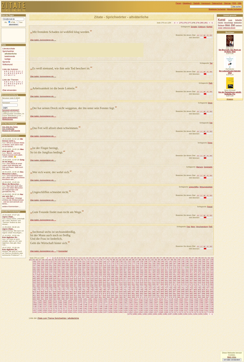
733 (67, 288)
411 (191, 273)
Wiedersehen (238, 22)
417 (34, 275)
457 (199, 275)
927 (141, 295)
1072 (80, 303)
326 (203, 269)
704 (129, 286)
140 (162, 262)
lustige (8, 59)
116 (63, 262)
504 (211, 277)
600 (63, 282)
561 (83, 280)
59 (46, 260)
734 (71, 288)
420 (46, 275)
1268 (161, 312)
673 (182, 284)
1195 (156, 308)
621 (149, 282)
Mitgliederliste (7, 119)
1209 (45, 310)
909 (67, 295)
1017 (166, 299)
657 (116, 284)
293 (67, 269)
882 (137, 293)
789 (116, 290)
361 (166, 271)
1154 (130, 306)
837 (133, 291)
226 (153, 265)
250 (71, 267)
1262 (130, 312)
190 (187, 263)
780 (79, 290)
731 (59, 288)
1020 (181, 299)
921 (116, 295)
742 (104, 288)
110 (38, 262)
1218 (90, 310)
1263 (135, 312)
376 (46, 273)
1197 (166, 308)
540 (178, 278)
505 (34, 278)
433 (100, 275)
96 (165, 260)
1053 (166, 301)
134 (137, 262)
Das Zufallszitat (8, 129)
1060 (201, 301)
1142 (70, 306)
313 (149, 269)
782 (88, 290)
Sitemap (227, 3)
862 (54, 293)
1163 (176, 306)
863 (59, 293)
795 (141, 290)
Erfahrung (202, 27)
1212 (60, 310)
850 (187, 291)
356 (145, 271)
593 (34, 282)
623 (158, 282)
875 (108, 293)
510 (54, 278)
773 (50, 290)
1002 (90, 299)
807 (191, 290)
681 (34, 286)
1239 (196, 310)
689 (67, 286)
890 (170, 293)
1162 (171, 306)
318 (170, 269)
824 (79, 291)
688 (63, 286)
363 (174, 271)
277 (189, 23)
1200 (181, 308)
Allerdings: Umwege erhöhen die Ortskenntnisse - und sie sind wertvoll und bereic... (13, 201)
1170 (211, 306)
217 (116, 265)
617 (133, 282)
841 (149, 291)
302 (104, 269)
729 (50, 288)
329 (34, 271)
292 (63, 269)
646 (71, 284)
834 (121, 291)
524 (112, 278)
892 (178, 293)
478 (104, 277)
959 (92, 297)
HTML (13, 22)
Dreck (210, 103)
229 (166, 265)
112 (46, 262)
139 (158, 262)
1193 (146, 308)
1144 (80, 306)
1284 (155, 314)
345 (100, 271)
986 (203, 297)
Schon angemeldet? (10, 117)
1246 (50, 312)
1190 (130, 308)
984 (195, 297)
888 (162, 293)
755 (158, 288)
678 (203, 284)
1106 (70, 305)
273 (166, 267)
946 (38, 297)
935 (174, 295)
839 (141, 291)
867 (75, 293)
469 (67, 277)
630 (187, 282)
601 (67, 282)
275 (181, 23)
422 (54, 275)
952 (63, 297)
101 (182, 260)
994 (54, 299)
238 (203, 265)
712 (162, 286)
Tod (211, 63)
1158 (151, 306)
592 (211, 280)
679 (207, 284)
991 (42, 299)
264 (129, 267)
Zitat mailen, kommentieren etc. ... (43, 40)
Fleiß (210, 83)
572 (129, 280)
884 (145, 293)
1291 (190, 314)
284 (211, 267)
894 (187, 293)
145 (182, 262)
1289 (180, 314)
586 (187, 280)
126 (104, 262)
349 (116, 271)
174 (121, 263)
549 (34, 280)
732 (63, 288)
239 (207, 265)
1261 (125, 312)
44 (183, 258)
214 (104, 265)
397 (133, 273)
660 (129, 284)
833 (116, 291)
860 (46, 293)
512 (63, 278)
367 (191, 271)
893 (182, 293)
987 (207, 297)
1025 (206, 299)
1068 (60, 303)
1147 (95, 306)
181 (149, 263)
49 (199, 258)
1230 (151, 310)
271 (158, 267)
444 (145, 275)
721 (199, 286)
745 (116, 288)
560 (79, 280)
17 (96, 258)
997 (67, 299)
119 (75, 262)
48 (196, 258)
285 (34, 269)
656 (112, 284)
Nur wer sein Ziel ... (12, 195)
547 (207, 278)
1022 (191, 299)
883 (141, 293)
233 (182, 265)
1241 (206, 310)
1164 (181, 306)
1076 (100, 303)
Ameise (220, 28)
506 (38, 278)
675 (191, 284)
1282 (145, 314)
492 (162, 277)
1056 (181, 301)
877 (116, 293)
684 (46, 286)
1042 (110, 301)
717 (182, 286)
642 (54, 284)
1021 (186, 299)
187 (174, 263)
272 (162, 267)
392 (112, 273)
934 (170, 295)
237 (199, 265)
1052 (161, 301)
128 (112, 262)
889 (166, 293)
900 (211, 293)
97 (169, 260)
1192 (141, 308)
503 (207, 277)
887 (158, 293)
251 (75, 267)
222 (137, 265)
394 (121, 273)
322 (187, 269)
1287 (170, 314)
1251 (75, 312)
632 (195, 282)
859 (42, 293)
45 (187, 258)
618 (137, 282)
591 (207, 280)
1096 (201, 303)
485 (133, 277)
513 (67, 278)
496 (178, 277)
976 (162, 297)
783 (92, 290)
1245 (45, 312)
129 (116, 262)
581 (166, 280)
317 (166, 269)
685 (50, 286)
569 (116, 280)
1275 (196, 312)
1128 (181, 305)
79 (111, 260)
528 (129, 278)
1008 (120, 299)
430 (88, 275)
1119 (135, 305)
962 (104, 297)
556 (63, 280)
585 (182, 280)
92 (153, 260)
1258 (110, 312)
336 (63, 271)
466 (54, 277)
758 (170, 288)
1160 (161, 306)
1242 (211, 310)
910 (71, 295)
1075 (95, 303)
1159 (156, 306)
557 (67, 280)
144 (178, 262)
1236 (181, 310)
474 (88, 277)
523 (108, 278)
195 (207, 263)
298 (88, 269)
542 (187, 278)
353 (133, 271)
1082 (130, 303)
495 (174, 277)
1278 (211, 312)
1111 (95, 305)
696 (96, 286)
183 (158, 263)
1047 (135, 301)
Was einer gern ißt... (13, 150)
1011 (135, 299)
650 (88, 284)
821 (67, 291)
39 (167, 258)
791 (125, 290)
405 (166, 273)
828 (96, 291)
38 (164, 258)
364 (178, 271)
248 (63, 267)
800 (162, 290)
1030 (50, 301)
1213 (65, 310)
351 (125, 271)
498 (187, 277)
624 (162, 282)
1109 (85, 305)
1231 (156, 310)
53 (212, 258)
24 (119, 258)
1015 (156, 299)
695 (92, 286)
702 (121, 286)
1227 (135, 310)
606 (88, 282)
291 (59, 269)
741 (100, 288)
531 (141, 278)
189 (182, 263)
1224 (120, 310)
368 (195, 271)
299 (92, 269)
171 (108, 263)
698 (104, 286)
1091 (176, 303)
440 (129, 275)
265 (133, 267)
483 (125, 277)
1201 (186, 308)
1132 (201, 305)
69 (79, 260)
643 (59, 284)
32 (145, 258)
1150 (110, 306)
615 (125, 282)
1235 (176, 310)
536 (162, 278)
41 (174, 258)
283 (207, 267)
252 (79, 267)
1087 (156, 303)
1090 (171, 303)
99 (175, 260)
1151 (115, 306)
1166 (191, 306)
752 (145, 288)
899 (207, 293)
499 (191, 277)
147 (191, 262)
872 (96, 293)
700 (112, 286)
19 (103, 258)
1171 (34, 308)
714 (170, 286)
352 (129, 271)
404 (162, 273)
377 (50, 273)
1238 (191, 310)
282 (203, 267)
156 (46, 263)
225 (149, 265)
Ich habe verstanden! (232, 360)
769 (34, 290)
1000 (80, 299)
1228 (141, 310)
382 (71, 273)
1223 (115, 310)
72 (88, 260)
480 (112, 277)
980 (178, 297)
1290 (185, 314)
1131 (196, 305)
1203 (196, 308)
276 (185, 23)
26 (125, 258)
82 (120, 260)
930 (153, 295)
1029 (45, 301)
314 (153, 269)
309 (133, 269)
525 (116, 278)
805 (182, 290)
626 (170, 282)
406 (170, 273)
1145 (85, 306)
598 (54, 282)
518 (88, 278)
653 (100, 284)
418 (38, 275)
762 (187, 288)
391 (108, 273)
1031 (55, 301)
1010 (130, 299)
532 (145, 278)
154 (38, 263)
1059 (196, 301)
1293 (200, 314)
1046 (130, 301)
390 (104, 273)
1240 (201, 310)
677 (199, 284)
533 (149, 278)
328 (211, 269)
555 (59, 280)
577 (149, 280)
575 (141, 280)
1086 (151, 303)
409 (182, 273)
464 (46, 277)
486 (137, 277)
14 (87, 258)
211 (92, 265)
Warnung (199, 167)
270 (153, 267)
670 (170, 284)
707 (141, 286)
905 (50, 295)
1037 (85, 301)
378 (54, 273)
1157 (146, 306)
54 (30, 260)
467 (59, 277)
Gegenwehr (208, 167)
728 (46, 288)
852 (195, 291)
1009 (125, 299)
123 (92, 262)
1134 (211, 305)
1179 (75, 308)
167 (92, 263)
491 (158, 277)
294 (71, 269)
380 (63, 273)
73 (91, 260)
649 (83, 284)
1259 (115, 312)
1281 (140, 314)
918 (104, 295)
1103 (55, 305)
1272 (181, 312)
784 (96, 290)
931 (158, 295)
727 (42, 288)
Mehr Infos (231, 357)
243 (42, 267)
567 (108, 280)
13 (84, 258)
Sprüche (6, 62)
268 (145, 267)
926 (137, 295)
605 (83, 282)
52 (209, 258)
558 (71, 280)
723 (207, 286)
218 (121, 265)
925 (133, 295)
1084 (141, 303)
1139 (55, 306)
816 (46, 291)
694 (88, 286)
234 (187, 265)
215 (108, 265)
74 (95, 260)
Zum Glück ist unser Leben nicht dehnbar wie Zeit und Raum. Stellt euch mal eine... (12, 166)
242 (38, 267)
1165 (186, 306)
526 (121, 278)
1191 (135, 308)
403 (158, 273)
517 (83, 278)
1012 (141, 299)
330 (38, 271)
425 (67, 275)
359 (158, 271)
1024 (201, 299)
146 (187, 262)
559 (75, 280)
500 (195, 277)
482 (121, 277)
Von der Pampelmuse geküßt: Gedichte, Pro (229, 93)
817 (50, 291)
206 (71, 265)
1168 (201, 306)
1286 (165, 314)
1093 (186, 303)
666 (153, 284)
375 (42, 273)
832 (112, 291)
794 (137, 290)
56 (37, 260)
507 (42, 278)
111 (42, 262)
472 (79, 277)
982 (187, 297)
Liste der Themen (10, 80)
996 (63, 299)
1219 (95, 310)
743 (108, 288)
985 (199, 297)
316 (162, 269)
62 (56, 260)
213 (100, 265)
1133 (206, 305)
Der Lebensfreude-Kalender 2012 (230, 72)
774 (54, 290)
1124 (161, 305)
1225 (125, 310)
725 (34, 288)
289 (50, 269)
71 (85, 260)
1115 (115, 305)
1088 (161, 303)
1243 (34, 312)
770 (38, 290)
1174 (50, 308)
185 (166, 263)
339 (75, 271)
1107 (75, 305)
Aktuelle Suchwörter (234, 9)
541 (182, 278)
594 (38, 282)
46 (190, 258)
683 (42, 286)
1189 (125, 308)
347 (108, 271)
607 (92, 282)
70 (82, 260)
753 (149, 288)
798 (153, 290)
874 (104, 293)
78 (107, 260)
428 (79, 275)
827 (92, 291)
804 (178, 290)
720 (195, 286)
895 (191, 293)
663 (141, 284)
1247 (55, 312)
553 (50, 280)
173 (116, 263)
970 (137, 297)
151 (207, 262)
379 (59, 273)
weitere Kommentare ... (11, 206)
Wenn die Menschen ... (11, 184)
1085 (146, 303)
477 (100, 277)
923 (125, 295)
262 (121, 267)
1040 (100, 301)
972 (145, 297)
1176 (60, 308)
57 (40, 260)
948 (46, 297)
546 (203, 278)
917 (100, 295)
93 (156, 260)
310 (137, 269)
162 (71, 263)
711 (158, 286)
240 (211, 265)
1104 (60, 305)
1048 (141, 301)
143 (174, 262)
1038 (90, 301)
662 (137, 284)
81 (117, 260)
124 (96, 262)
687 (59, 286)
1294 (205, 314)
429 (83, 275)
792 (129, 290)
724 (211, 286)
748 (129, 288)
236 (195, 265)
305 (116, 269)
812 (211, 290)
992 (46, 299)
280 (201, 23)
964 (112, 297)
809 (199, 290)
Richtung (221, 25)
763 (191, 288)
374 (38, 273)
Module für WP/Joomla (11, 131)
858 (38, 293)
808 (195, 290)
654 (104, 284)
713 (166, 286)
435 (108, 275)
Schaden (194, 27)
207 (75, 265)
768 (211, 288)
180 (145, 263)
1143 (75, 306)
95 (162, 260)
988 (211, 297)
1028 (40, 301)
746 (121, 288)
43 (180, 258)
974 (153, 297)
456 (195, 275)
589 (199, 280)
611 (108, 282)
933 (166, 295)
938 (187, 295)
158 (54, 263)
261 (116, 267)
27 (129, 258)
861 (50, 293)
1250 (70, 312)
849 (182, 291)
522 (104, 278)
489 (149, 277)
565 (100, 280)
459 (207, 275)
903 (42, 295)
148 (195, 262)
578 (153, 280)
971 (141, 297)
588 (195, 280)
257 (100, 267)
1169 (206, 306)
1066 (50, 303)
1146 (90, 306)
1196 (161, 308)
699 (108, 286)
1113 (105, 305)
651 (92, 284)
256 (96, 267)
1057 (186, 301)
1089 (166, 303)
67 (72, 260)
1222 (110, 310)
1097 (206, 303)
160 (63, 263)
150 (203, 262)
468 (63, 277)
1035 (75, 301)
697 (100, 286)
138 (153, 262)
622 (153, 282)
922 (121, 295)
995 (59, 299)
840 (145, 291)
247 (59, 267)
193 (199, 263)
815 (42, 291)
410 (187, 273)
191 (191, 263)
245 (50, 267)
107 (207, 260)
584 (178, 280)
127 (108, 262)
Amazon (230, 99)
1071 (75, 303)
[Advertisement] (86, 50)
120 (79, 262)
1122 (151, 305)
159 (59, 263)
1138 (50, 306)
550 (38, 280)
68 (75, 260)
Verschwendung (202, 227)
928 (145, 295)
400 (145, 273)
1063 (34, 303)
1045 (125, 301)
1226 (130, 310)
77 (104, 260)
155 (42, 263)
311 (141, 269)
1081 (125, 303)
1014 (151, 299)
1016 (161, 299)
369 (199, 271)
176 (129, 263)
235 (191, 265)
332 (46, 271)
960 (96, 297)
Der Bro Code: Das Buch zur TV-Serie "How (230, 51)
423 (59, 275)
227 (158, 265)
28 (132, 258)
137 (149, 262)
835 (125, 291)
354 (137, 271)
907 (59, 295)
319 (174, 269)
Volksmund (7, 64)
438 (121, 275)
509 (50, 278)
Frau (188, 227)
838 (137, 291)
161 (67, 263)
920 (112, 295)
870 (88, 293)
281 (205, 23)
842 (153, 291)
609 (100, 282)
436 (112, 275)
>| (212, 23)
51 (206, 258)
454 (187, 275)
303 (108, 269)
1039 (95, 301)
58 (43, 260)
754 (153, 288)
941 (199, 295)
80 (114, 260)
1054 (171, 301)
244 (46, 267)
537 (166, 278)
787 (108, 290)
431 (92, 275)
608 (96, 282)
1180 (80, 308)
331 (42, 271)
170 (104, 263)
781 (83, 290)
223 (141, 265)
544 (195, 278)
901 (34, 295)
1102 (50, 305)
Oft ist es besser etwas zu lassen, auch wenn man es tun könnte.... (13, 144)
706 (137, 286)
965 (116, 297)
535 (158, 278)
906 (54, 295)
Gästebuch (187, 3)
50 (203, 258)
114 (54, 262)
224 (145, 265)
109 (34, 262)
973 (149, 297)
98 (172, 260)
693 (83, 286)
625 (166, 282)
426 (71, 275)
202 (54, 265)
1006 (110, 299)
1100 (40, 305)
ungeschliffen (194, 187)
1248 (60, 312)
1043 (115, 301)
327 (207, 269)
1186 (110, 308)
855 (207, 291)
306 (121, 269)
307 (125, 269)
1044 (120, 301)
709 (149, 286)
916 (96, 295)
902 (38, 295)
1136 (40, 306)
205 (67, 265)
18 (100, 258)
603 (75, 282)
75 (98, 260)
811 (207, 290)
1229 (146, 310)
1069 (65, 303)
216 (112, 265)
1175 (55, 308)
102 (187, 260)
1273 (186, 312)
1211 (55, 310)
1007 (115, 299)
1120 (141, 305)
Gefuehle (238, 20)
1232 (161, 310)
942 (203, 295)
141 (166, 262)
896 (195, 293)
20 (106, 258)
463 (42, 277)
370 (203, 271)
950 (54, 297)
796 (145, 290)
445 (149, 275)
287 (42, 269)
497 (182, 277)
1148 (100, 306)
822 (71, 291)
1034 (70, 301)
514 (71, 278)
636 (211, 282)
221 (133, 265)
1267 (156, 312)
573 (133, 280)
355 (141, 271)
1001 (85, 299)
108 (211, 260)
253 (83, 267)
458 (203, 275)
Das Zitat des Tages (10, 127)
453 (182, 275)
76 (101, 260)
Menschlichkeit (228, 22)
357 (149, 271)
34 (151, 258)
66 (69, 260)
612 (112, 282)
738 (88, 288)
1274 (191, 312)
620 (145, 282)
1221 (105, 310)
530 (137, 278)
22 (113, 258)
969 (133, 297)
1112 (100, 305)
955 (75, 297)
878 (121, 293)
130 (121, 262)
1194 (151, 308)
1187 (115, 308)
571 (125, 280)
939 (191, 295)
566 (104, 280)
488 (145, 277)
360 (162, 271)
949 (50, 297)
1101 (45, 305)
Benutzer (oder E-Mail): (11, 98)
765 (199, 288)
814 (38, 291)
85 (130, 260)
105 (199, 260)
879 (125, 293)
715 (174, 286)
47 (193, 258)
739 (92, 288)
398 (137, 273)
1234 (171, 310)
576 (145, 280)
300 (96, 269)
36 (158, 258)
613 (116, 282)
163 (75, 263)
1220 (100, 310)
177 (133, 263)
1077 (105, 303)
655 (108, 284)
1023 (196, 299)
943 (207, 295)
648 (79, 284)
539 (174, 278)
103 (191, 260)
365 (182, 271)
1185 (105, 308)
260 (112, 267)
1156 (141, 306)
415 (207, 273)
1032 (60, 301)
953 (67, 297)
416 (211, 273)
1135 (34, 306)
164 (79, 263)
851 (191, 291)
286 (38, 269)
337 (67, 271)
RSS (234, 3)
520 (96, 278)
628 (178, 282)
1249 (65, 312)
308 (129, 269)
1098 (211, 303)
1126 (171, 305)
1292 (195, 314)
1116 (120, 305)
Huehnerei (239, 25)
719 (191, 286)
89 (143, 260)
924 (129, 295)
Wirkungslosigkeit (205, 187)
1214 (70, 310)
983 (191, 297)
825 (83, 291)
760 (178, 288)
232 (178, 265)
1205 (206, 308)
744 (112, 288)
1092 (181, 303)
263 (125, 267)
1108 (80, 305)
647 (75, 284)
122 (88, 262)
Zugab (230, 20)
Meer (227, 25)
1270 (171, 312)
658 (121, 284)
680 (211, 284)
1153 (125, 306)
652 (96, 284)
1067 (55, 303)
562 (88, 280)
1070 (70, 303)
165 (83, 263)
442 (137, 275)
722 (203, 286)
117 (67, 262)
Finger (210, 143)
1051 (156, 301)
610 (104, 282)
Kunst (221, 19)
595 (42, 282)
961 (100, 297)
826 (88, 291)
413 (199, 273)
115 (59, 262)
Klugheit (209, 27)
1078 (110, 303)
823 (75, 291)
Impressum (206, 3)
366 (187, 271)
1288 (175, 314)
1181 (85, 308)
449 (166, 275)
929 (149, 295)
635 (207, 282)
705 (133, 286)
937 (182, 295)
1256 (100, 312)
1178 (70, 308)
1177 (65, 308)
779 (75, 290)
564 (96, 280)
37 (161, 258)
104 (195, 260)
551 (42, 280)
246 (54, 267)
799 (158, 290)
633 (199, 282)
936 (178, 295)
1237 (186, 310)
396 (129, 273)
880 (129, 293)
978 (170, 297)
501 (199, 277)
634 (203, 282)
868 (79, 293)
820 (63, 291)
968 (129, 297)
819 (59, 291)
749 (133, 288)
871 (92, 293)
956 (79, 297)
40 (170, 258)
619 (141, 282)
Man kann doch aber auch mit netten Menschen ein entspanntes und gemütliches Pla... (12, 188)
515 (75, 278)
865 (67, 293)
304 (112, 269)
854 (203, 291)
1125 (166, 305)
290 (54, 269)
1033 (65, 301)
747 (125, 288)
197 (34, 265)
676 (195, 284)
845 (166, 291)
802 (170, 290)
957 (83, 297)
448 (162, 275)
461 (34, 277)
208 (79, 265)
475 (92, 277)
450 (170, 275)
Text (20, 22)
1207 (34, 310)
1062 (211, 301)
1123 (156, 305)
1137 (45, 306)
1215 (75, 310)
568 (112, 280)
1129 (186, 305)
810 (203, 290)
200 (46, 265)
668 (162, 284)
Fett (211, 123)
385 (83, 273)
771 (42, 290)
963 (108, 297)
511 (59, 278)
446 (153, 275)
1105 (65, 305)
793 (133, 290)
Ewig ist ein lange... (13, 161)
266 (137, 267)
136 (145, 262)
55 (34, 260)
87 (136, 260)
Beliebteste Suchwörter (217, 9)
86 (133, 260)
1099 (34, 305)
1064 (40, 303)
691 (75, 286)
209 (83, 265)
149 (199, 262)
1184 (100, 308)
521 (100, 278)
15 (90, 258)
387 (92, 273)
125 (100, 262)
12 (80, 258)
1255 (95, 312)
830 (104, 291)
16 (93, 258)
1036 (80, 301)
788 (112, 290)
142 (170, 262)
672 (178, 284)
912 (79, 295)
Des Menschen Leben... (12, 173)
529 (133, 278)
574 (137, 280)
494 (170, 277)
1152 (120, 306)
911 (75, 295)
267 (141, 267)
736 (79, 288)
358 (153, 271)
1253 (85, 312)
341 (83, 271)
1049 (146, 301)
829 (100, 291)
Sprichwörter (8, 51)
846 (170, 291)
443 (141, 275)
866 (71, 293)
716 (178, 286)
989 (34, 299)
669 (166, 284)
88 (140, 260)
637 (34, 284)
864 (63, 293)
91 (149, 260)
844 (162, 291)
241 (34, 267)
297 (83, 269)
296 (79, 269)
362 (170, 271)
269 (149, 267)
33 (148, 258)
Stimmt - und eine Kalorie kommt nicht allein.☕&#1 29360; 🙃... (12, 155)
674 (187, 284)
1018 (171, 299)
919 (108, 295)
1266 (151, 312)
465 (50, 277)
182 (153, 263)
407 (174, 273)
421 (50, 275)
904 (46, 295)
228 (162, 265)
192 (195, 263)
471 (75, 277)
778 (71, 290)
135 (141, 262)
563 (92, 280)
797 (149, 290)
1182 (90, 308)
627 (174, 282)
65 (66, 260)
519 (92, 278)
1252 (80, 312)
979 (174, 297)
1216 (80, 310)
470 (71, 277)
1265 (146, 312)
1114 (110, 305)
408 (178, 273)
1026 (211, 299)
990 (38, 299)
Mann (193, 227)
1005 (105, 299)
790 (121, 290)
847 (174, 291)
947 (42, 297)
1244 (40, 312)
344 (96, 271)
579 (158, 280)
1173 (45, 308)
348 (112, 271)
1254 (90, 312)
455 (191, 275)
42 (177, 258)
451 (174, 275)
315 (158, 269)
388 (96, 273)
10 (74, 258)
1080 (120, 303)
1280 (134, 314)
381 (67, 273)
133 (133, 262)
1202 (191, 308)
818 (54, 291)
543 (191, 278)
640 (46, 284)
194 (203, 263)
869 (83, 293)
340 (79, 271)
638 (38, 284)
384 (79, 273)
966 (121, 297)
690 (71, 286)
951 (59, 297)
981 (182, 297)
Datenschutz (217, 3)
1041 (105, 301)
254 (88, 267)
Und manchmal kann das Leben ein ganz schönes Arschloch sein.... (13, 177)
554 (54, 280)
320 (178, 269)
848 (178, 291)
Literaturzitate (8, 48)
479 (108, 277)
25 (122, 258)
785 (100, 290)
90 (146, 260)
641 (50, 284)
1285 (160, 314)
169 (100, 263)
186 (170, 263)
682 (38, 286)
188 (178, 263)
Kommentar (62, 251)
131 (125, 262)
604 (79, 282)
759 (174, 288)
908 (63, 295)
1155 (135, 306)
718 (187, 286)
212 (96, 265)
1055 (176, 301)
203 (59, 265)
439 (125, 275)
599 (59, 282)
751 (141, 288)
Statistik (196, 3)
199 (42, 265)
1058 (191, 301)
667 (158, 284)
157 (50, 263)
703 (125, 286)
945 (34, 297)
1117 (125, 305)
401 (149, 273)
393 (116, 273)
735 (75, 288)
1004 (100, 299)
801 (166, 290)
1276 (201, 312)
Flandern (220, 22)
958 (88, 297)
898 (203, 293)
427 (75, 275)
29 (135, 258)
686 (54, 286)
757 (166, 288)
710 (153, 286)
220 (129, 265)
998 (71, 299)
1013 (146, 299)
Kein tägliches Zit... (10, 237)
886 (153, 293)
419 (42, 275)
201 (50, 265)
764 (195, 288)
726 (38, 288)
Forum (178, 3)
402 (153, 273)
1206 (211, 308)
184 (162, 263)
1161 (166, 306)
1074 (90, 303)
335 (59, 271)
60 (50, 260)
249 (67, 267)
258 (104, 267)
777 (67, 290)
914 (88, 295)
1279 (129, 314)
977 (166, 297)
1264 (141, 312)
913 (83, 295)
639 (42, 284)
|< (175, 23)
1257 (105, 312)
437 (116, 275)
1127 (176, 305)
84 (127, 260)
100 (178, 260)
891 (174, 293)
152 (211, 262)
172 (112, 263)
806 (187, 290)
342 (88, 271)
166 (88, 263)
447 (158, 275)
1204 (201, 308)
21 (109, 258)
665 (149, 284)
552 (46, 280)
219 (125, 265)
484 (129, 277)
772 (46, 290)
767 (207, 288)
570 (121, 280)
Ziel (233, 25)
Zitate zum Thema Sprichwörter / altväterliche (58, 318)
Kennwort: (6, 103)
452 (178, 275)
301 (100, 269)
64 (62, 260)
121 (83, 262)
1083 (135, 303)
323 (191, 269)
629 (182, 282)
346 (104, 271)
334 (54, 271)
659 (125, 284)
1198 (171, 308)
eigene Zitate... (8, 217)
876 (112, 293)
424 (63, 275)
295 (75, 269)
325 (199, 269)
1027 (34, 301)
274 (170, 267)
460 (211, 275)
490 (153, 277)
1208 (40, 310)
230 (170, 265)
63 (59, 260)
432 (96, 275)
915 (92, 295)
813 (34, 291)
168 (96, 263)
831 (108, 291)
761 (182, 288)
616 (129, 282)
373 (34, 273)
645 (67, 284)
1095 (196, 303)
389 (100, 273)
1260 (120, 312)
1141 (65, 306)
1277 (206, 312)
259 (108, 267)
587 (191, 280)
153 (34, 263)
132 (129, 262)
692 (79, 286)
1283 (150, 314)
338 (71, 271)
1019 (176, 299)
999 (75, 299)
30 (138, 258)
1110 (90, 305)
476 (96, 277)
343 (92, 271)
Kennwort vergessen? (10, 110)
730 (54, 288)
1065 (45, 303)
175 (125, 263)
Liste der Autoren (10, 69)
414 (203, 273)
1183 (95, 308)
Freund (209, 207)
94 (159, 260)
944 (211, 295)
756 (162, 288)
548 (211, 278)
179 (141, 263)
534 (153, 278)
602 (71, 282)
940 (195, 295)
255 (92, 267)
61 (53, 260)
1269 (166, 312)
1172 (40, 308)
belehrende (10, 56)
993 (50, 299)
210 (88, 265)
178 (137, 263)
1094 (191, 303)
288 (46, 269)
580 (162, 280)
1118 (130, 305)
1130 (191, 305)
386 (88, 273)
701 (116, 286)
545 (199, 278)
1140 (60, 306)
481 (116, 277)
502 (203, 277)
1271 (176, 312)
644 (63, 284)
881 (133, 293)
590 (203, 280)
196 (211, 263)
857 (34, 293)
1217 (85, 310)
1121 (146, 305)
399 (141, 273)
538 (170, 278)
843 (158, 291)
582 (170, 280)
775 (59, 290)
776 (63, 290)
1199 (176, 308)
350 (121, 271)
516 (79, 278)
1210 (50, 310)
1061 (206, 301)
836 (129, 291)
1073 (85, 303)
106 (203, 260)
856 (211, 291)
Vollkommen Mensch (229, 28)
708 (145, 286)
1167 (196, 306)
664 (145, 284)
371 (207, 271)
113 (50, 262)
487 (141, 277)
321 (182, 269)
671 (174, 284)
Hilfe (240, 3)
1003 (95, 299)
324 (195, 269)
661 (133, 284)
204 (63, 265)
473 (83, 277)
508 (46, 278)
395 (125, 273)
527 (125, 278)
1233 (166, 310)
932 (162, 295)
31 (142, 258)
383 (75, 273)
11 (77, 258)
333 (50, 271)
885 (149, 293)
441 (133, 275)
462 (38, 277)
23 (116, 258)
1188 (120, 308)
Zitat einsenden (9, 90)
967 (125, 297)
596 (46, 282)
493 (166, 277)
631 (191, 282)
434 (104, 275)
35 (154, 258)
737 (83, 288)
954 (71, 297)
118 (71, 262)
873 (100, 293)
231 (174, 265)
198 (38, 265)
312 (145, 269)
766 (203, 288)
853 (199, 291)
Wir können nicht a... (12, 140)
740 (96, 288)
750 (137, 288)
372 (211, 271)
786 (104, 290)
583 (174, 280)
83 (124, 260)
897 (199, 293)
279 (197, 23)
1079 (115, 303)
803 (174, 290)
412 (195, 273)
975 (158, 297)
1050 (151, 301)
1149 (105, 306)
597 (50, 282)
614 (121, 282)
